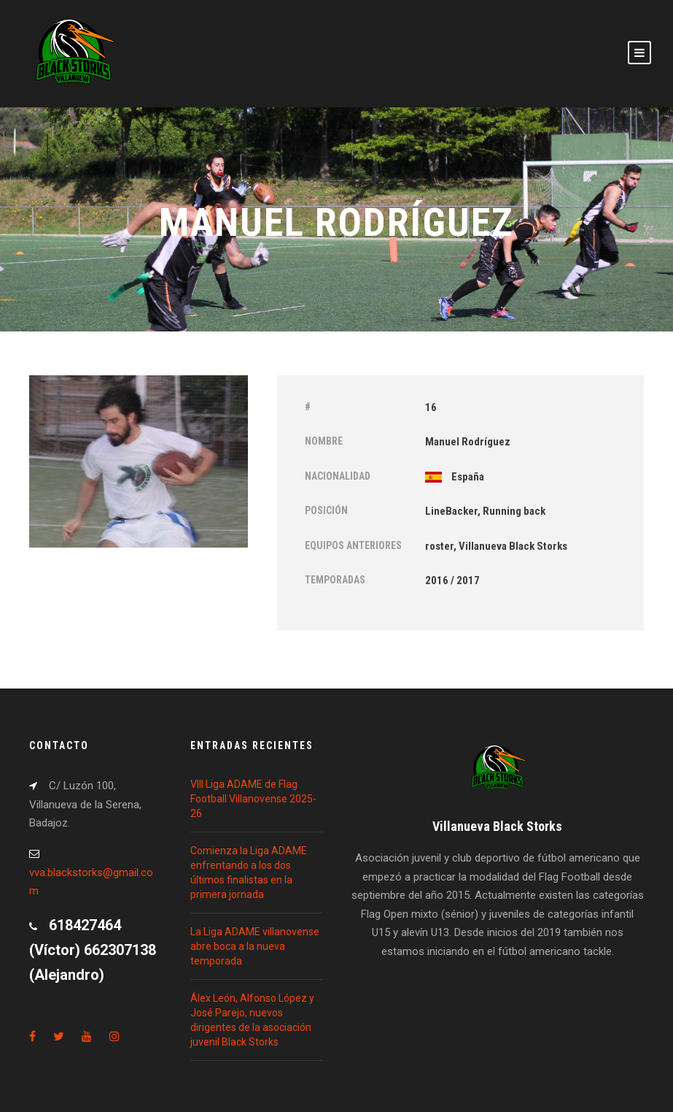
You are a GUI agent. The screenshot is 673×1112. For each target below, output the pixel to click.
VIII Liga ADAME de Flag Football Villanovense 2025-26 (253, 798)
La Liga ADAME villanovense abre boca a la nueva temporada (254, 946)
